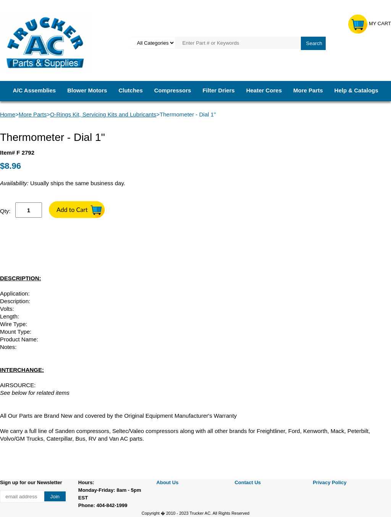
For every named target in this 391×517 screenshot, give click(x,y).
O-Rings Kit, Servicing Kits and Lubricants (103, 114)
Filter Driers (218, 90)
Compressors (172, 90)
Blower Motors (87, 90)
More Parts (308, 90)
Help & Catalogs (356, 90)
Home (7, 114)
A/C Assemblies (34, 90)
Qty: (5, 211)
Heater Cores (264, 90)
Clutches (130, 90)
